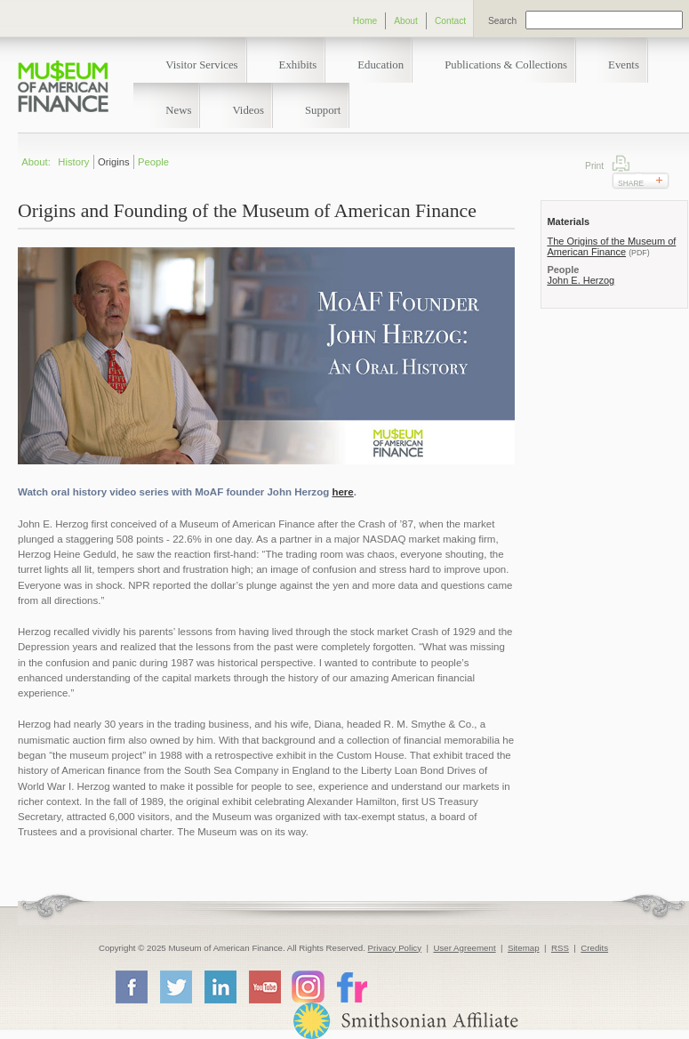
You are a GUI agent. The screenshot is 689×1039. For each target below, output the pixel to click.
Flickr (351, 986)
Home (365, 21)
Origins (114, 162)
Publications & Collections (506, 65)
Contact (450, 21)
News (178, 110)
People (153, 162)
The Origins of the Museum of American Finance (611, 246)
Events (623, 65)
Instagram (308, 986)
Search (502, 21)
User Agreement (464, 948)
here (342, 492)
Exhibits (298, 65)
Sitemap (524, 948)
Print (621, 163)
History (73, 162)
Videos (248, 110)
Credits (594, 948)
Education (380, 65)
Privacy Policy (395, 948)
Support (323, 110)
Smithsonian (405, 1021)
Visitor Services (201, 65)
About (406, 21)
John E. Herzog (580, 280)
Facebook (131, 986)
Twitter (175, 986)
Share (631, 183)
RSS (560, 948)
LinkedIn (219, 986)
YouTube (264, 986)
